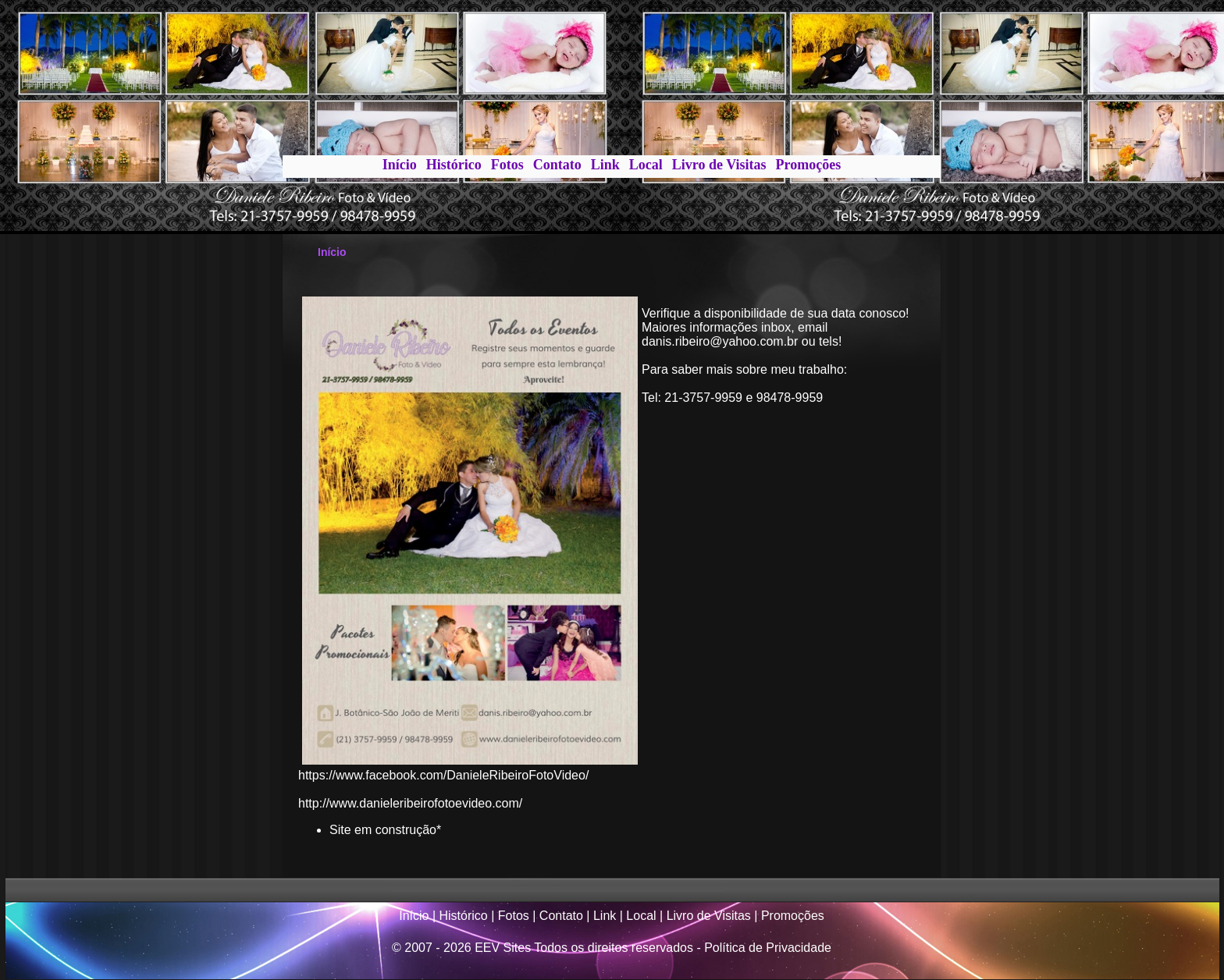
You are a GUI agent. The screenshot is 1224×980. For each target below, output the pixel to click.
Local (646, 164)
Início (399, 164)
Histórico (454, 164)
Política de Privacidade (767, 947)
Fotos (507, 164)
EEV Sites (503, 947)
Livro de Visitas (719, 164)
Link (605, 164)
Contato (557, 164)
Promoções (809, 164)
